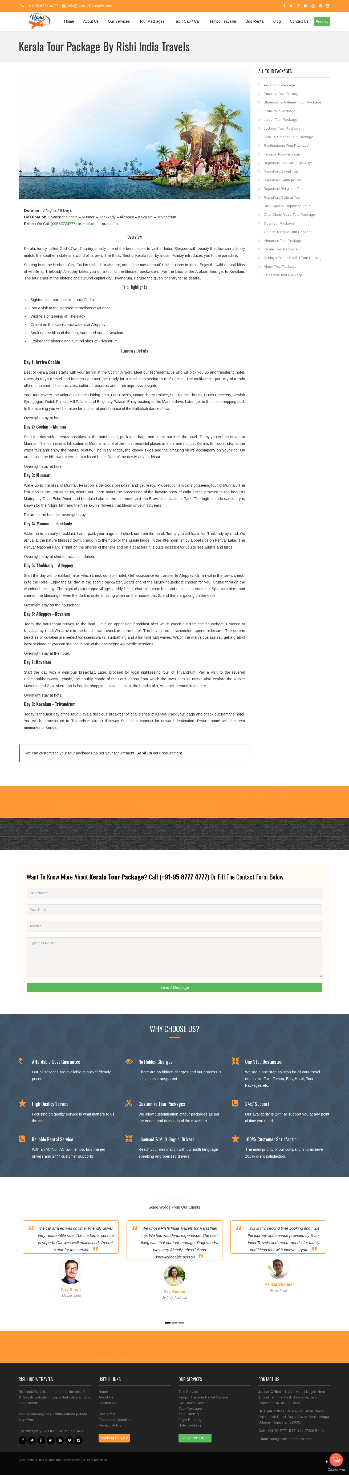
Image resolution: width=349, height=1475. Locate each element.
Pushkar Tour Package (282, 94)
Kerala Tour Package (280, 249)
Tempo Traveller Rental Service (203, 1397)
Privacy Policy (110, 1425)
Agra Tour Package (279, 85)
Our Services (119, 21)
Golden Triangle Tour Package (288, 232)
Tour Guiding (188, 1414)
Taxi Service (188, 1392)
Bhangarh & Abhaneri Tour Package (292, 102)
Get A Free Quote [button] (195, 1438)
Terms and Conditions (116, 1420)
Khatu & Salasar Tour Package (288, 137)
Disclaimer (107, 1414)
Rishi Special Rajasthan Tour (287, 206)
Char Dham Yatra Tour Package (289, 215)
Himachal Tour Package (283, 241)
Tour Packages (152, 21)
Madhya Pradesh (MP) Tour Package (293, 258)
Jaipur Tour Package (280, 120)
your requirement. (159, 753)
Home (69, 21)
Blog (277, 21)
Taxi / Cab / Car (187, 21)
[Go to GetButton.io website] (336, 1469)
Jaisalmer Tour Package (283, 275)
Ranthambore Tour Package (286, 145)
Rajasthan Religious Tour (283, 189)
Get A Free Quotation (255, 797)
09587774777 (63, 224)
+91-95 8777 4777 (39, 6)
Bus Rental (255, 21)
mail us (89, 224)
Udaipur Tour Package (282, 154)
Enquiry (56, 1414)
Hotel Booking (189, 1425)
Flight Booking (189, 1420)
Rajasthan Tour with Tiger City (287, 163)
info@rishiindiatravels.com (86, 6)
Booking (38, 1414)
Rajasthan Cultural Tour (282, 197)
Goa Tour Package (279, 223)
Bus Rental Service (193, 1403)
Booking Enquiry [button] (114, 1438)
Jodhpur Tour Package (282, 128)
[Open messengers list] (336, 1459)
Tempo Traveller (223, 21)
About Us (91, 21)
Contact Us (299, 21)
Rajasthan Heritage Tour (283, 180)
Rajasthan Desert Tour (281, 171)
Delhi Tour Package (279, 111)
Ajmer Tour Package (280, 267)
